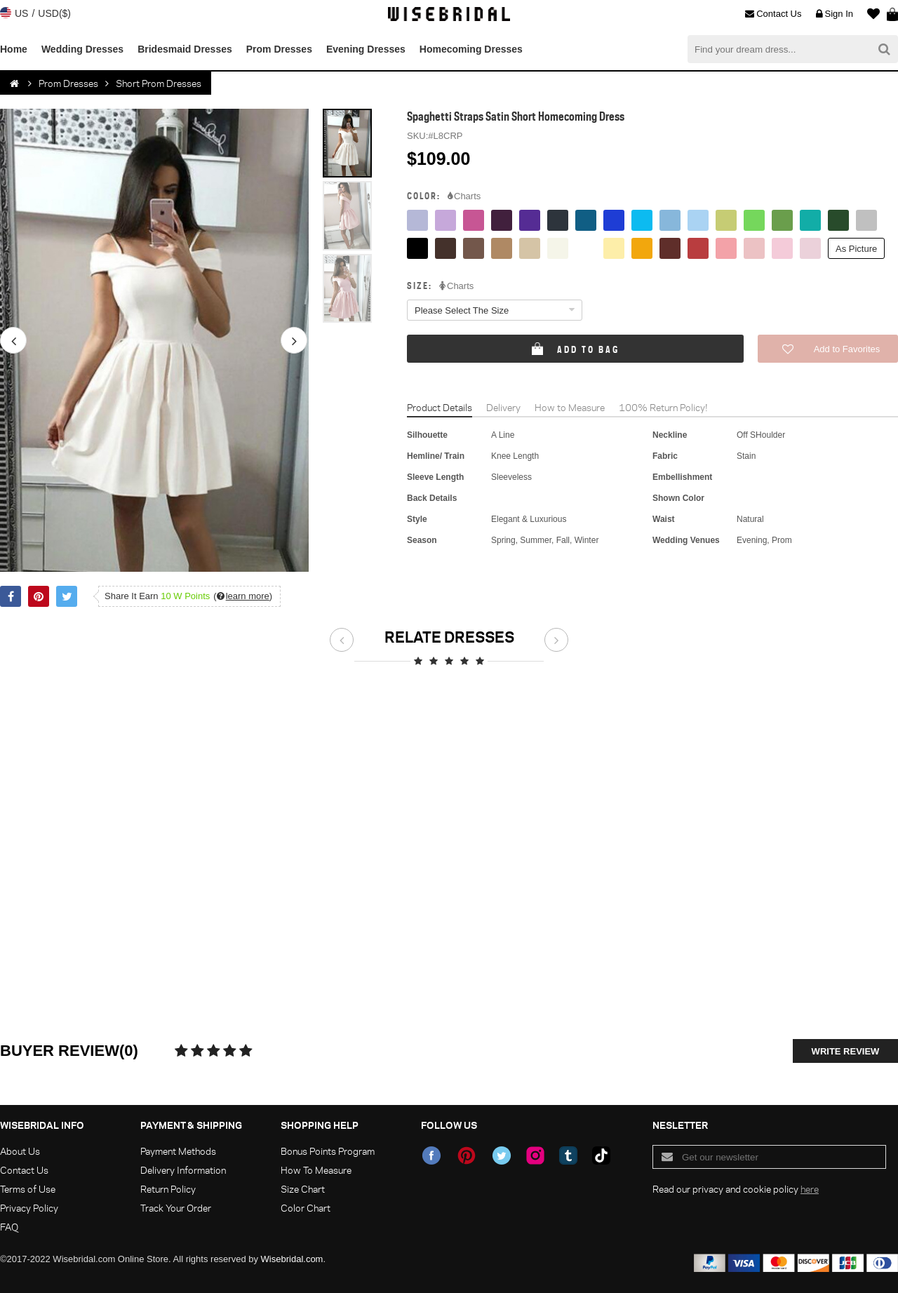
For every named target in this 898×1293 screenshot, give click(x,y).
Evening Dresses (366, 49)
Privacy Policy (29, 1208)
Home (13, 49)
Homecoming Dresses (471, 49)
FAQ (9, 1227)
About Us (20, 1151)
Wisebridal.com (292, 1259)
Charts (464, 196)
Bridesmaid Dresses (185, 49)
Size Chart (303, 1189)
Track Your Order (175, 1208)
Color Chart (305, 1208)
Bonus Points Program (328, 1151)
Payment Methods (178, 1151)
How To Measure (316, 1170)
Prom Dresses (279, 49)
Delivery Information (183, 1170)
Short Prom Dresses (158, 83)
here (809, 1189)
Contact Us (773, 14)
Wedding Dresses (82, 49)
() (242, 596)
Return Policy (168, 1189)
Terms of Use (27, 1189)
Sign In (834, 14)
